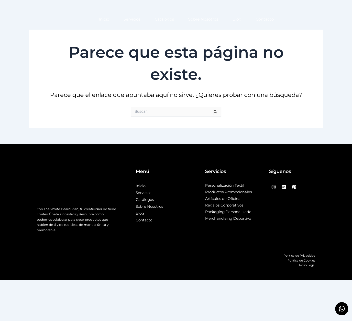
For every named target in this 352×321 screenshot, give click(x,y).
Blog (237, 19)
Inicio (104, 19)
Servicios (132, 19)
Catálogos (164, 19)
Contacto (265, 19)
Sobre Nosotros (203, 19)
